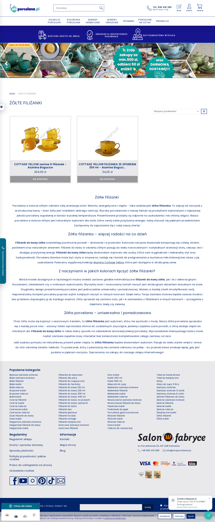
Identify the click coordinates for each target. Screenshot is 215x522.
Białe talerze (16, 387)
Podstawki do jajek (118, 409)
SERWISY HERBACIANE (93, 21)
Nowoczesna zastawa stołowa (125, 399)
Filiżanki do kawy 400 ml (72, 396)
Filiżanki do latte (68, 406)
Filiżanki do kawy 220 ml (72, 390)
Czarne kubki (16, 403)
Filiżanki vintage (67, 418)
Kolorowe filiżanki (68, 428)
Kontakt (65, 439)
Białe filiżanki (16, 381)
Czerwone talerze (19, 412)
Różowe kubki (115, 418)
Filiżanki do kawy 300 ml (72, 393)
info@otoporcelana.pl (178, 450)
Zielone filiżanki (165, 403)
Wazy (160, 381)
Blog (63, 450)
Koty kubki (113, 374)
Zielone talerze (165, 409)
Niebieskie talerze (118, 396)
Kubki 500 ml (115, 381)
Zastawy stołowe (166, 387)
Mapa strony (68, 445)
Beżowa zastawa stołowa (23, 374)
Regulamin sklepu (20, 439)
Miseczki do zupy (117, 384)
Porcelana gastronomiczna (123, 412)
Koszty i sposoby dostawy (26, 445)
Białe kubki (15, 384)
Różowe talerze (116, 421)
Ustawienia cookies (21, 470)
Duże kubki (15, 418)
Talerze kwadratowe (168, 374)
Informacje (68, 435)
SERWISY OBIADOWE (112, 21)
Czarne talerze (17, 406)
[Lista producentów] (176, 111)
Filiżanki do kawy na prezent (74, 399)
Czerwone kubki (18, 409)
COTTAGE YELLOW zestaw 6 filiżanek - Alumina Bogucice (40, 165)
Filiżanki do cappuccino (72, 381)
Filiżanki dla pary (68, 377)
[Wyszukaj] (101, 8)
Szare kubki (114, 425)
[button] (5, 63)
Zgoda (191, 516)
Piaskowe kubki (116, 406)
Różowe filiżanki (116, 415)
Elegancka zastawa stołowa (25, 421)
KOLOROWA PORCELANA (73, 21)
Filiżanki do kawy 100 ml (72, 387)
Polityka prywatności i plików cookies (27, 458)
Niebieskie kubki (116, 393)
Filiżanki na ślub (67, 415)
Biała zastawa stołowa (22, 377)
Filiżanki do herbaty (69, 384)
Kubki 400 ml (115, 377)
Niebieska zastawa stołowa (123, 387)
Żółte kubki (163, 418)
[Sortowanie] (204, 111)
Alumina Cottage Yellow (108, 262)
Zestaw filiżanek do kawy (171, 396)
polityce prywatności (115, 518)
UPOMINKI (128, 21)
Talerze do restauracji (120, 428)
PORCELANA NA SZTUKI (145, 21)
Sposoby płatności (21, 450)
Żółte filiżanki (164, 415)
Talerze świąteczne (168, 377)
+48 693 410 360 (150, 450)
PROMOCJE (162, 21)
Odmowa (179, 516)
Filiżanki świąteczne (70, 421)
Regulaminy (18, 435)
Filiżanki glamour (68, 412)
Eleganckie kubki (18, 428)
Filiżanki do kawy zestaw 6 (73, 403)
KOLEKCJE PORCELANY (54, 21)
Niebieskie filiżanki (118, 390)
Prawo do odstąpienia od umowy (30, 465)
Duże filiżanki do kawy (21, 415)
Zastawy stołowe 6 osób (170, 393)
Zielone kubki (164, 406)
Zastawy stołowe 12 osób (171, 390)
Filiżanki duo (65, 409)
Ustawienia (165, 516)
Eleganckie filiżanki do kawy (24, 425)
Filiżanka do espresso (71, 374)
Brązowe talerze (18, 393)
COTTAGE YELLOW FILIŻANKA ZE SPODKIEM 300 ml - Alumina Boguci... (107, 165)
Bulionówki (15, 396)
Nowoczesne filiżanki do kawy (124, 403)
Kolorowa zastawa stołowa (74, 425)
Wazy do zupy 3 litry (168, 384)
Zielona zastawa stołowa (170, 399)
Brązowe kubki (17, 390)
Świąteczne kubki (166, 412)
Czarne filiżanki (17, 399)
